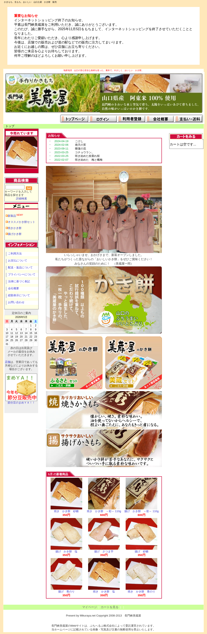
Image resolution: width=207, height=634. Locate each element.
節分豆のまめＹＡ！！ (21, 401)
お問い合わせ (16, 302)
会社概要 (13, 288)
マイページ (89, 607)
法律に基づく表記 (19, 281)
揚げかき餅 (15, 234)
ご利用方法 (15, 253)
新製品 (15, 215)
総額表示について (19, 295)
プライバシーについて (21, 274)
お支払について (17, 260)
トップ (9, 126)
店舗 (7, 361)
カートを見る (109, 607)
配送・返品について (20, 267)
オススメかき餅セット (21, 221)
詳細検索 (21, 198)
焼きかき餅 (15, 228)
